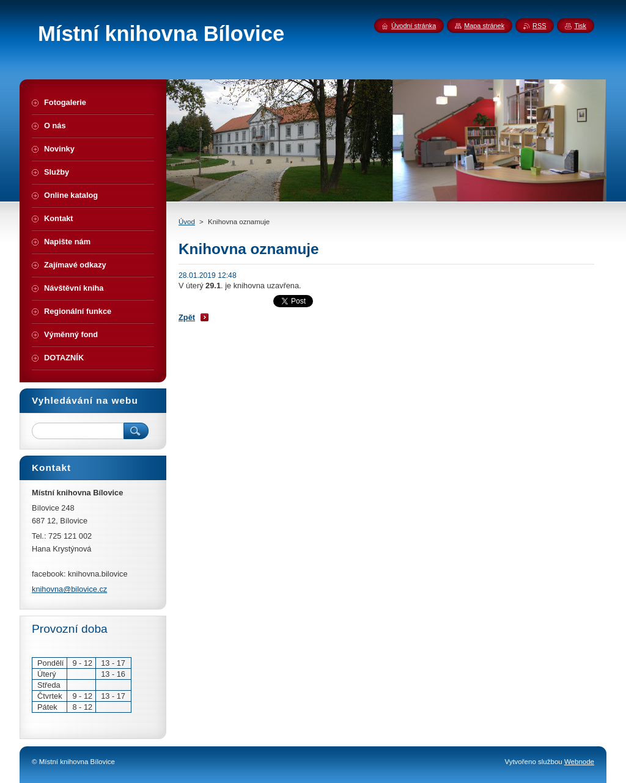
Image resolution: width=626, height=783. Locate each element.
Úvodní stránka (413, 25)
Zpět (187, 317)
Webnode (579, 761)
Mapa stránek (484, 25)
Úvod (187, 221)
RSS (539, 25)
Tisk (580, 25)
